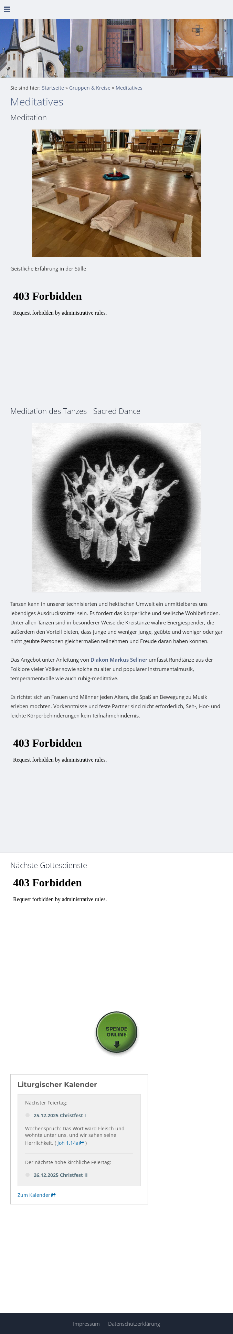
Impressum (86, 1323)
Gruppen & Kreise (89, 88)
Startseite (53, 88)
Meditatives (129, 88)
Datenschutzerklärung (134, 1323)
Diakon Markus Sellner (119, 659)
